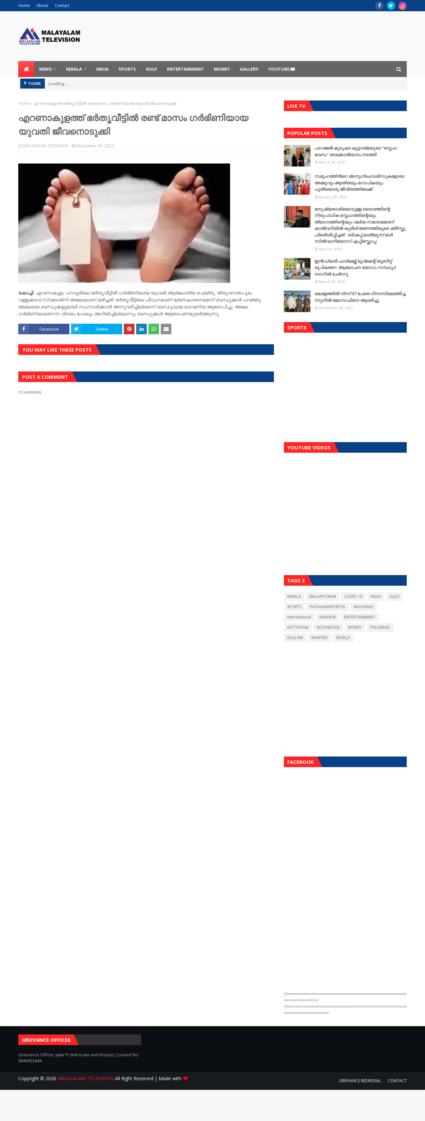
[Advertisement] (345, 385)
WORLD (343, 637)
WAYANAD (364, 607)
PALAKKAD (380, 627)
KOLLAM (295, 637)
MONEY (355, 627)
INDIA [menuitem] (102, 69)
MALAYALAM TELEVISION (45, 146)
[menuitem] (26, 69)
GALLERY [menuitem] (249, 69)
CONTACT (397, 1081)
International (299, 617)
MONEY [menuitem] (222, 69)
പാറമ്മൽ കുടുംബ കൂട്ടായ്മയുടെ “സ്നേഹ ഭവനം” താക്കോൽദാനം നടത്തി (355, 151)
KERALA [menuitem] (74, 69)
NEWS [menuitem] (45, 69)
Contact (62, 5)
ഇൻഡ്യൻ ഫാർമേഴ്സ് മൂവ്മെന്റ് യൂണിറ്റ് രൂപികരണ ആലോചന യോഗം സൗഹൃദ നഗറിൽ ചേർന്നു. (355, 267)
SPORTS (294, 607)
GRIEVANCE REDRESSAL (360, 1081)
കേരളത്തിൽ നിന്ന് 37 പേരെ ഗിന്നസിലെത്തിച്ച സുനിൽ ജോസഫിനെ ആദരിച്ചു (359, 297)
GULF (394, 596)
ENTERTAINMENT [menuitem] (185, 69)
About (42, 5)
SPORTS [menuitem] (127, 69)
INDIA (376, 596)
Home (24, 5)
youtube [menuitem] (281, 69)
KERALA (294, 596)
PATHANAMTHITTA (327, 607)
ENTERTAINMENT (359, 617)
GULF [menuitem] (151, 69)
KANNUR (327, 617)
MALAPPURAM (322, 596)
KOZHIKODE (328, 627)
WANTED (319, 637)
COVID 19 (353, 596)
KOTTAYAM (297, 627)
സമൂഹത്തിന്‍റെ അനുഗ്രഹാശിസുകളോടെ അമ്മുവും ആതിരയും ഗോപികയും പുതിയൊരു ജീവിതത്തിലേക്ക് (359, 182)
